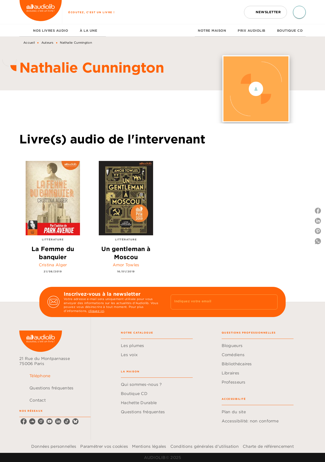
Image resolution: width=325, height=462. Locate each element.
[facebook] (23, 421)
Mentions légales (149, 446)
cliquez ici (96, 311)
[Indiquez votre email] (218, 301)
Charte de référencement (268, 446)
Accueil (29, 42)
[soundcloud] (32, 421)
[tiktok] (66, 421)
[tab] (24, 30)
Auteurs (47, 42)
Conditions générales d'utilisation (204, 446)
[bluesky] (75, 421)
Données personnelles (53, 446)
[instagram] (41, 421)
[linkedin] (58, 421)
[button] (265, 12)
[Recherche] (299, 12)
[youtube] (49, 421)
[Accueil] (40, 12)
